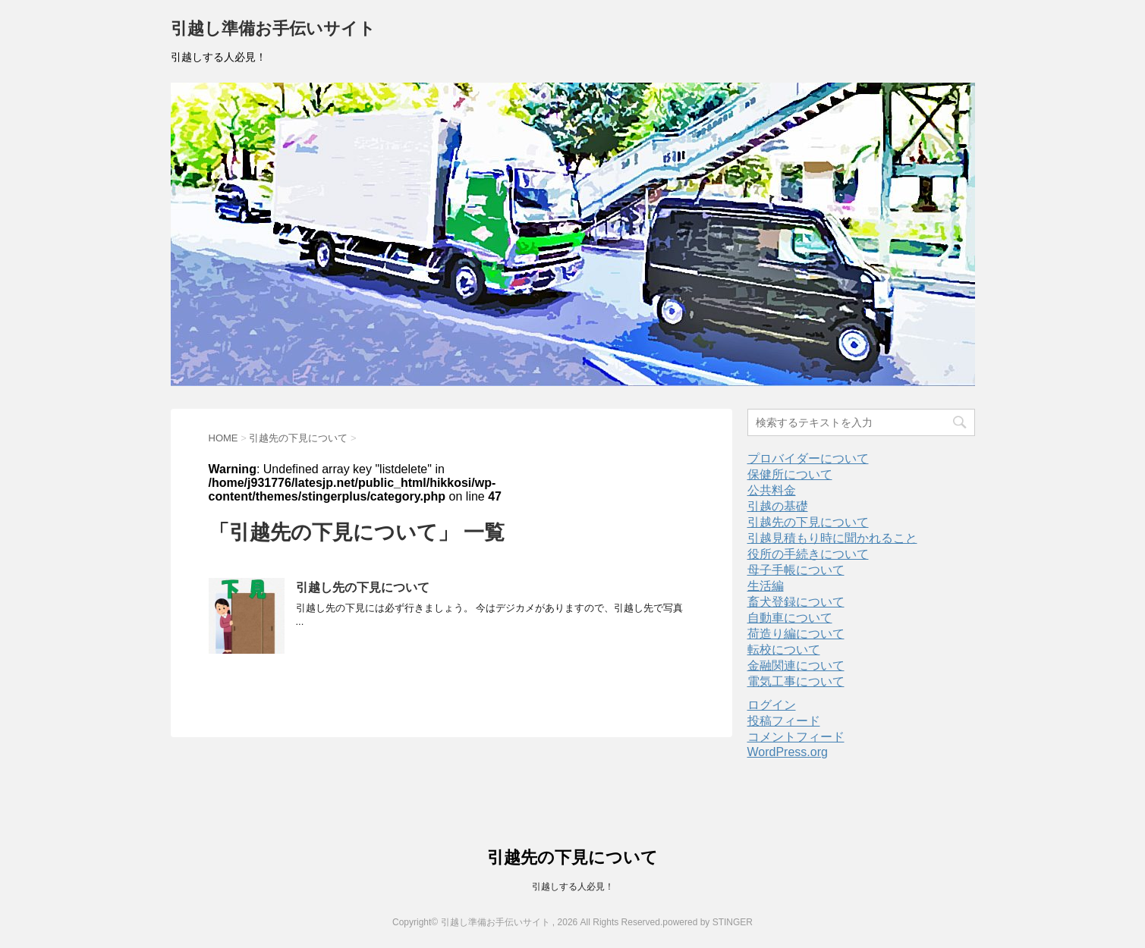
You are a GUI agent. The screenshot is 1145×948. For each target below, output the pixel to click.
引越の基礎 (777, 506)
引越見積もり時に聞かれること (832, 538)
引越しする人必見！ (573, 886)
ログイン (771, 704)
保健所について (789, 474)
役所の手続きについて (808, 554)
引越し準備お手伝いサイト (273, 30)
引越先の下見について (808, 522)
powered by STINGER (707, 922)
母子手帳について (796, 569)
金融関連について (796, 665)
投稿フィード (783, 720)
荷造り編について (796, 633)
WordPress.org (787, 752)
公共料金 (771, 490)
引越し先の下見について (362, 587)
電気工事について (796, 681)
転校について (783, 649)
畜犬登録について (796, 601)
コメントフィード (796, 736)
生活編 (765, 585)
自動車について (789, 617)
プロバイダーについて (808, 458)
